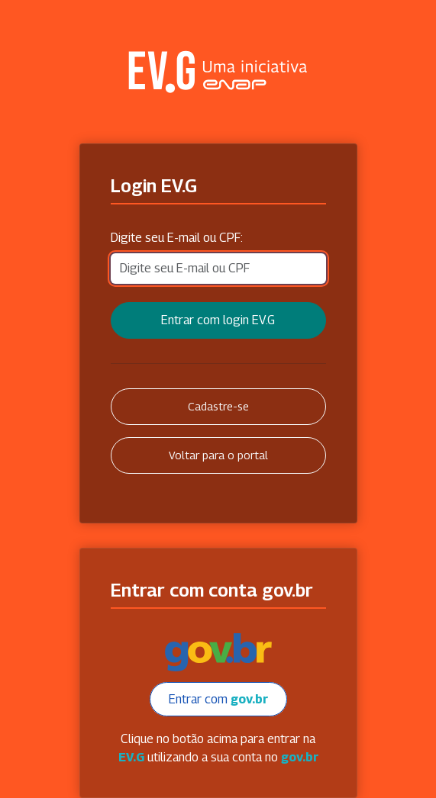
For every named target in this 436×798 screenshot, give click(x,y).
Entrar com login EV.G (218, 320)
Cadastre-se (218, 406)
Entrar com (218, 699)
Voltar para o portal (218, 455)
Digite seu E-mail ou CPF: (177, 237)
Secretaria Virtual (218, 72)
